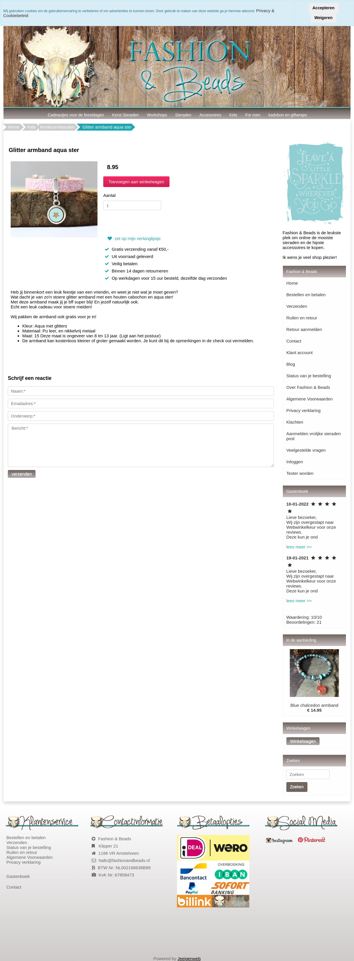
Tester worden (300, 473)
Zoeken (297, 786)
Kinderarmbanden (57, 127)
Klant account (299, 352)
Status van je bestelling (308, 375)
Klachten (294, 422)
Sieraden (183, 115)
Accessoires (210, 115)
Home (13, 127)
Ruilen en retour (301, 317)
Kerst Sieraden (125, 115)
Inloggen (294, 461)
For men (252, 115)
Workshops (157, 115)
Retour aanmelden (304, 329)
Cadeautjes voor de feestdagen (76, 115)
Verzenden (296, 306)
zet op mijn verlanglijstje (133, 238)
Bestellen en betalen (306, 294)
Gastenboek (18, 876)
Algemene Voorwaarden (309, 398)
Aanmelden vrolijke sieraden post (313, 436)
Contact (293, 340)
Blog (290, 364)
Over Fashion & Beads (308, 387)
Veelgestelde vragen (306, 450)
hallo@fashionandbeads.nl (124, 860)
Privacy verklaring (303, 410)
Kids (233, 115)
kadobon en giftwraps (287, 115)
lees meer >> (299, 546)
